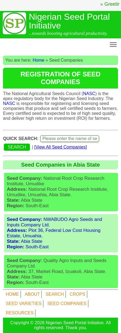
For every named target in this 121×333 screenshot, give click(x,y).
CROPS (77, 294)
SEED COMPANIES (66, 303)
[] (60, 147)
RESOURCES (19, 313)
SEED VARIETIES (23, 303)
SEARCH (55, 294)
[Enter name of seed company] (69, 138)
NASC (89, 93)
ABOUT (32, 294)
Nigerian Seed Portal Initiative (75, 322)
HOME (12, 294)
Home (38, 60)
